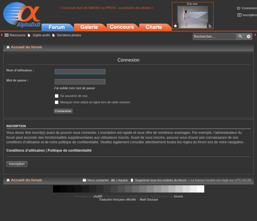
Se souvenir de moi (71, 96)
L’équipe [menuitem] (122, 180)
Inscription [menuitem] (250, 15)
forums (178, 196)
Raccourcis (17, 35)
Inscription (17, 164)
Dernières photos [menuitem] (69, 35)
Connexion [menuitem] (249, 8)
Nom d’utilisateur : (20, 70)
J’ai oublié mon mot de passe (74, 88)
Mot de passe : (17, 80)
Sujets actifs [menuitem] (41, 35)
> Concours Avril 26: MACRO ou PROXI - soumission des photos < (107, 7)
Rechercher (240, 36)
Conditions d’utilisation (25, 150)
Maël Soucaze (149, 199)
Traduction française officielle (117, 199)
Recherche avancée (248, 36)
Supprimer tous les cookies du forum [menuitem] (161, 180)
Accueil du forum (26, 180)
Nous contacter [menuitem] (98, 180)
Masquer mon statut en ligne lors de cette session (92, 102)
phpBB (98, 196)
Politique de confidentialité (70, 150)
